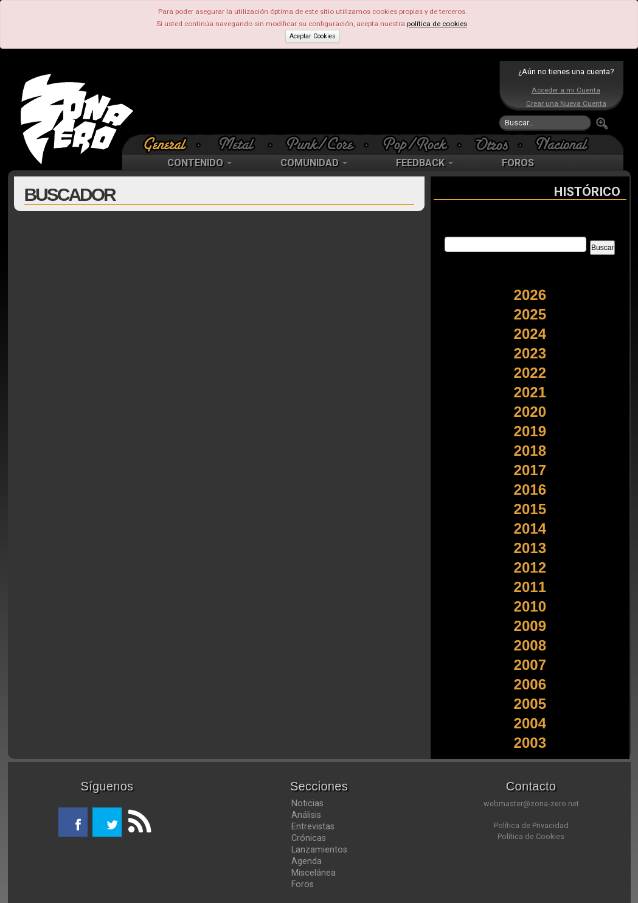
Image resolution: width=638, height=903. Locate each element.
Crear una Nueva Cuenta (566, 103)
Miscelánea (313, 872)
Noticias (307, 803)
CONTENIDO (199, 163)
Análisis (306, 815)
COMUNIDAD (313, 163)
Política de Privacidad (531, 825)
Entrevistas (313, 826)
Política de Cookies (531, 836)
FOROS (518, 163)
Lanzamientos (319, 849)
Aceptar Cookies (313, 36)
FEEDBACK (424, 163)
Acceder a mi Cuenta (566, 90)
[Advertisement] (316, 97)
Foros (302, 884)
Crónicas (308, 838)
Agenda (306, 861)
